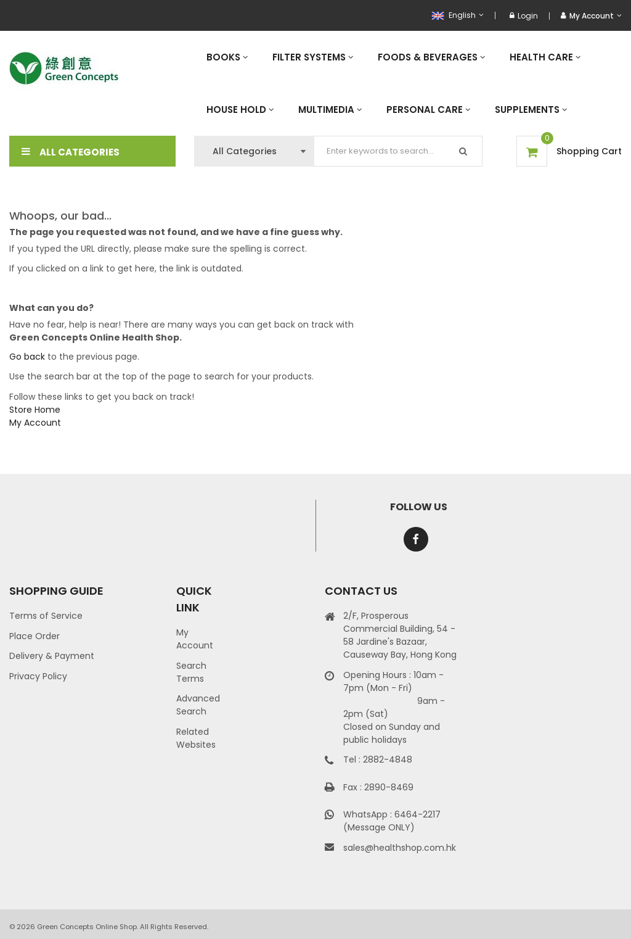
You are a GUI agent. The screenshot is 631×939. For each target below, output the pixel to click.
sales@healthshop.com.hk (399, 848)
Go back (27, 356)
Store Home (34, 409)
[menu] (408, 83)
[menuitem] (227, 57)
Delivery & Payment (51, 656)
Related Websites (196, 738)
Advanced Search (198, 705)
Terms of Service (46, 616)
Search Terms (191, 672)
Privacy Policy (38, 676)
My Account (35, 422)
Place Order (34, 636)
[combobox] (398, 151)
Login (524, 15)
